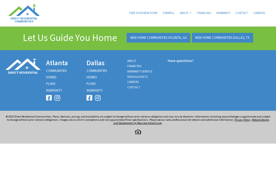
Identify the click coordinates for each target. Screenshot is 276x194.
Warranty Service (140, 71)
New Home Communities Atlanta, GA (158, 37)
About (184, 13)
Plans (50, 83)
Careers (259, 13)
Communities (56, 70)
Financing (204, 13)
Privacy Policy (242, 120)
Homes (51, 77)
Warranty (223, 13)
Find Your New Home (143, 13)
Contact (241, 13)
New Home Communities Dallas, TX (222, 37)
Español (168, 13)
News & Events (137, 77)
